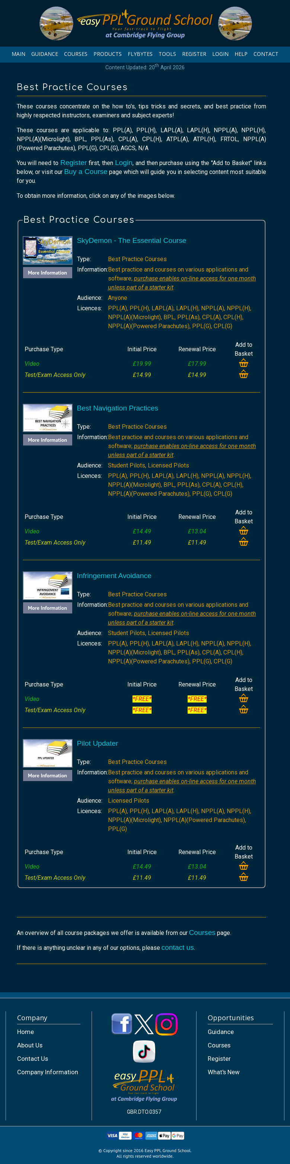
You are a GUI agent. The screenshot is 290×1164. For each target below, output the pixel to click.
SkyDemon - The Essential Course (132, 240)
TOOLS (167, 53)
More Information (47, 272)
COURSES (75, 53)
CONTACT (266, 53)
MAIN (18, 53)
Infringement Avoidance (114, 576)
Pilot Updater (97, 743)
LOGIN (220, 53)
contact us (178, 947)
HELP (241, 53)
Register (73, 162)
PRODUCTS (107, 53)
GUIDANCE (44, 53)
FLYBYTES (140, 53)
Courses (202, 932)
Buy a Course (86, 171)
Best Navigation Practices (118, 408)
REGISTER (194, 53)
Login (124, 162)
